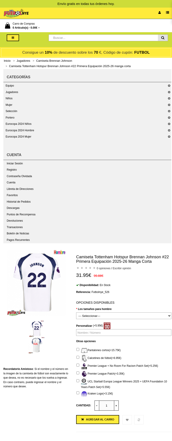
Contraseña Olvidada (19, 176)
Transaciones (15, 227)
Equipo (10, 85)
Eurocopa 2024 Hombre (20, 130)
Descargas (13, 208)
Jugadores (23, 60)
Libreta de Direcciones (20, 189)
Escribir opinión (122, 268)
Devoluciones (15, 220)
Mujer (9, 104)
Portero (10, 117)
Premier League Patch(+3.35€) (100, 374)
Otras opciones (86, 341)
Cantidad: (83, 405)
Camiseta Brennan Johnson (54, 60)
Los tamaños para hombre (95, 309)
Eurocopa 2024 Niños (18, 123)
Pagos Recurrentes (18, 240)
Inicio (7, 60)
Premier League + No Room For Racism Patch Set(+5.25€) (117, 366)
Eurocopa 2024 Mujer (18, 136)
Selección (11, 111)
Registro (12, 169)
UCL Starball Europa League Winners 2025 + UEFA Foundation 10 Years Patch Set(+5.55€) (121, 383)
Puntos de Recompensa (21, 214)
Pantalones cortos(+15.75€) (98, 350)
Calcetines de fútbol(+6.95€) (98, 358)
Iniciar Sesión (15, 163)
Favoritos (12, 195)
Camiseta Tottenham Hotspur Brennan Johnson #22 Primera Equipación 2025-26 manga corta (70, 66)
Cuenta (11, 182)
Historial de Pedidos (19, 201)
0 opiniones (103, 268)
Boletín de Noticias (18, 233)
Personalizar (84, 325)
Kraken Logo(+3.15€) (94, 393)
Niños (9, 98)
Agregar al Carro (97, 419)
